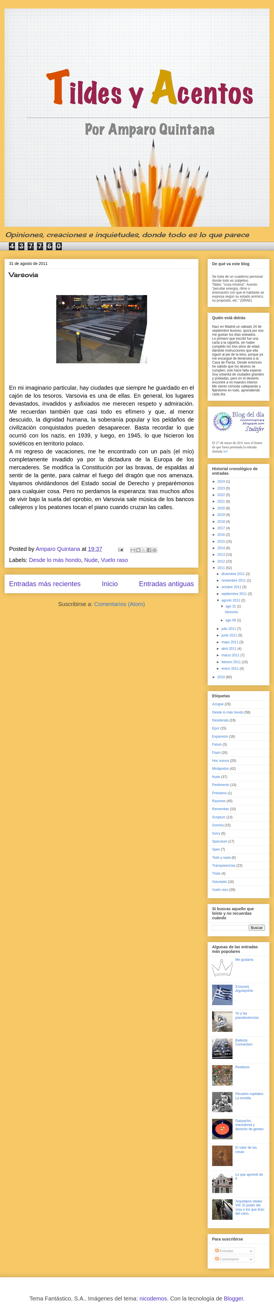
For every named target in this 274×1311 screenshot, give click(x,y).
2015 (221, 542)
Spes (216, 849)
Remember (220, 809)
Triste (216, 874)
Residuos (242, 1067)
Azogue (218, 704)
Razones (218, 801)
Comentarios (227, 1259)
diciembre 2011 (233, 574)
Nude (91, 560)
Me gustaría (244, 960)
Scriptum (218, 817)
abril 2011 (229, 649)
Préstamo (219, 793)
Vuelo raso (114, 560)
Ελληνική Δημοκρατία (244, 989)
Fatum (217, 744)
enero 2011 (230, 669)
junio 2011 (229, 635)
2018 (221, 522)
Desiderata (220, 720)
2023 (221, 488)
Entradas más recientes (45, 584)
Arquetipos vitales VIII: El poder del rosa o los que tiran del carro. (249, 1207)
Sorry (216, 833)
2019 (221, 515)
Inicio (110, 584)
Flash (216, 753)
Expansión (220, 737)
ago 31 (231, 606)
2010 (221, 677)
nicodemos (153, 1298)
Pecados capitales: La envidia (249, 1096)
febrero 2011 (231, 662)
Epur (215, 728)
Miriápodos (220, 769)
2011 (221, 568)
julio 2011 (229, 629)
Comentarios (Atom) (119, 604)
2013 (221, 555)
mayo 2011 (230, 642)
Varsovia (23, 275)
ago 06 (231, 620)
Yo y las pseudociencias (247, 1015)
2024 (221, 482)
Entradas (224, 1251)
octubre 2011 (231, 587)
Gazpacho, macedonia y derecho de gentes (249, 1125)
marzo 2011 (230, 655)
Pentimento (220, 785)
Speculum (219, 841)
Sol (225, 451)
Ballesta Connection (244, 1042)
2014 (221, 548)
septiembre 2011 (234, 594)
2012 (221, 561)
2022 (221, 495)
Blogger (233, 1298)
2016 (221, 535)
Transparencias (223, 866)
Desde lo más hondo (55, 560)
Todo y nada (221, 858)
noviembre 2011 (234, 580)
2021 (221, 501)
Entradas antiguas (166, 584)
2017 (221, 528)
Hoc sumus (220, 761)
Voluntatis (219, 882)
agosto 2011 (231, 600)
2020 (221, 508)
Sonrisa (218, 825)
